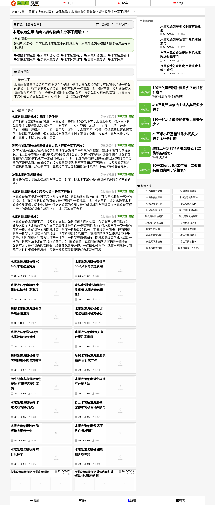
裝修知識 (45, 11)
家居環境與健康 (188, 191)
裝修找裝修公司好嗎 (188, 248)
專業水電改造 (95, 59)
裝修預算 (161, 157)
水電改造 (115, 59)
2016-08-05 (84, 370)
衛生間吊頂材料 (154, 235)
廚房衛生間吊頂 (154, 210)
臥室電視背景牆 (188, 229)
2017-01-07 (84, 276)
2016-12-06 (84, 299)
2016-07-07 (64, 471)
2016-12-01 (20, 323)
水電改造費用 (71, 55)
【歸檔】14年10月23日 (114, 24)
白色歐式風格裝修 (154, 222)
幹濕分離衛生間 (154, 203)
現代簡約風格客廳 (188, 210)
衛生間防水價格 (154, 241)
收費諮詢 (177, 96)
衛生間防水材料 (188, 241)
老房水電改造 (48, 59)
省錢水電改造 (24, 55)
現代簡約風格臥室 (188, 216)
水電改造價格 (118, 55)
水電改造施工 (95, 55)
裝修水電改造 (24, 59)
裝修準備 (62, 11)
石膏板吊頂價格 (188, 222)
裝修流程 (161, 96)
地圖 (34, 500)
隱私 (83, 500)
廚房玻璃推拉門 (188, 203)
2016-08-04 (20, 440)
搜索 (123, 3)
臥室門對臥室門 (154, 229)
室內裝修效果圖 (154, 191)
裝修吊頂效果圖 (154, 248)
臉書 (132, 500)
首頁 (68, 3)
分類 (178, 3)
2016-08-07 (84, 346)
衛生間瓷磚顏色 (188, 235)
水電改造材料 (71, 59)
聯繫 (180, 500)
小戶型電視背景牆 (188, 197)
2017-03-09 (20, 276)
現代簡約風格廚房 (154, 216)
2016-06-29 (128, 471)
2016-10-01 (84, 323)
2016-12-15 (20, 299)
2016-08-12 (20, 346)
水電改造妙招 (48, 55)
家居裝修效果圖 (154, 197)
